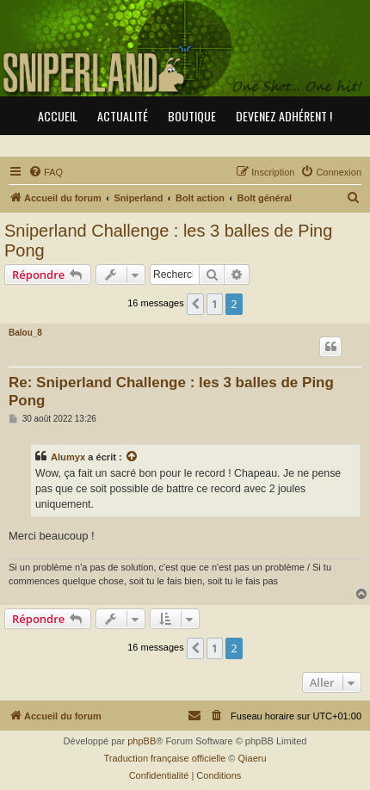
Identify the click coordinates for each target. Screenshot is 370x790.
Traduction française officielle (164, 758)
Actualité (122, 116)
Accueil (57, 116)
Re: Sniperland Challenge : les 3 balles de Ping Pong (171, 391)
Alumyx (68, 457)
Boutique (192, 116)
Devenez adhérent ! (284, 116)
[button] (195, 303)
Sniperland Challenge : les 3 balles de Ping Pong (168, 240)
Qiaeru (252, 758)
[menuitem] (45, 172)
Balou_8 (25, 332)
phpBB (141, 741)
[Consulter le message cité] (132, 457)
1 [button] (215, 304)
